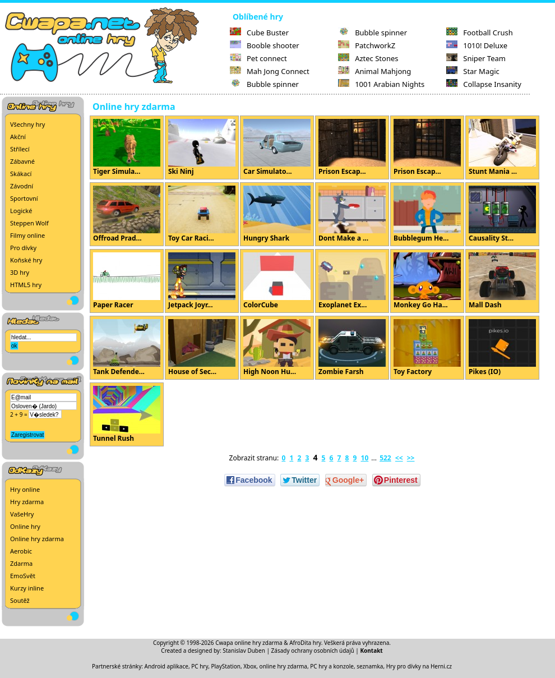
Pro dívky (23, 247)
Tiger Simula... (126, 147)
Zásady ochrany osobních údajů (312, 650)
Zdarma (21, 563)
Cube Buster (259, 32)
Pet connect (258, 58)
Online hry (25, 526)
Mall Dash (502, 281)
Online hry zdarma (37, 538)
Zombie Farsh (352, 347)
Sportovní (24, 198)
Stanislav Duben (244, 650)
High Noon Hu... (277, 347)
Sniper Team (476, 58)
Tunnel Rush (126, 414)
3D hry (19, 272)
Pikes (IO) (502, 347)
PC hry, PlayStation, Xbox (223, 666)
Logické (21, 210)
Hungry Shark (277, 214)
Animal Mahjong (374, 71)
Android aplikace (166, 666)
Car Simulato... (277, 147)
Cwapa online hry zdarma (249, 643)
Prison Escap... (352, 147)
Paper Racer (126, 281)
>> (411, 458)
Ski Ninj (201, 147)
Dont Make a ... (352, 214)
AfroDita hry (305, 643)
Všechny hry (27, 124)
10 (365, 458)
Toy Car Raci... (201, 214)
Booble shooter (264, 45)
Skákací (20, 173)
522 (385, 458)
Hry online (25, 489)
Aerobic (21, 551)
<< (399, 458)
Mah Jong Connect (269, 71)
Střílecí (20, 149)
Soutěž (20, 600)
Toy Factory (427, 347)
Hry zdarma (27, 501)
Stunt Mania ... (502, 147)
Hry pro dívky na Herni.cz (419, 666)
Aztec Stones (368, 58)
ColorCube (277, 281)
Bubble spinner (264, 84)
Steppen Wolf (29, 223)
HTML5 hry (25, 284)
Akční (18, 136)
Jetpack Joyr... (201, 281)
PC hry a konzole (332, 666)
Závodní (21, 186)
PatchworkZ (366, 45)
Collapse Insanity (483, 84)
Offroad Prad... (126, 214)
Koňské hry (26, 260)
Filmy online (27, 235)
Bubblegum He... (427, 214)
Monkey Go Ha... (427, 281)
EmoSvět (22, 575)
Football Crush (479, 32)
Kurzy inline (27, 588)
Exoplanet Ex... (352, 281)
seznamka (370, 666)
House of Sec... (201, 347)
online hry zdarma (283, 666)
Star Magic (472, 71)
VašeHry (22, 514)
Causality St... (502, 214)
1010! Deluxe (476, 45)
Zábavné (22, 161)
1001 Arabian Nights (381, 84)
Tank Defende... (126, 347)
